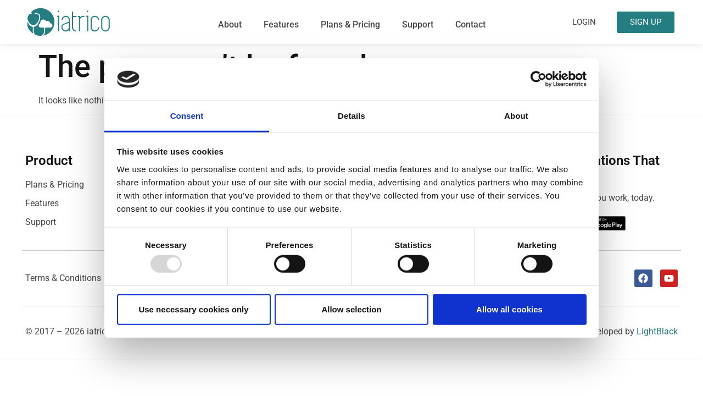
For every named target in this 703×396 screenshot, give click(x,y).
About (230, 24)
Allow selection (351, 309)
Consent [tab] (187, 115)
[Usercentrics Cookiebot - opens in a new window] (538, 79)
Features (281, 24)
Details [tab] (351, 115)
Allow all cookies (509, 309)
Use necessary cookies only (193, 309)
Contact (470, 24)
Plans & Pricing (350, 24)
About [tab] (516, 115)
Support (417, 24)
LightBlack (657, 331)
